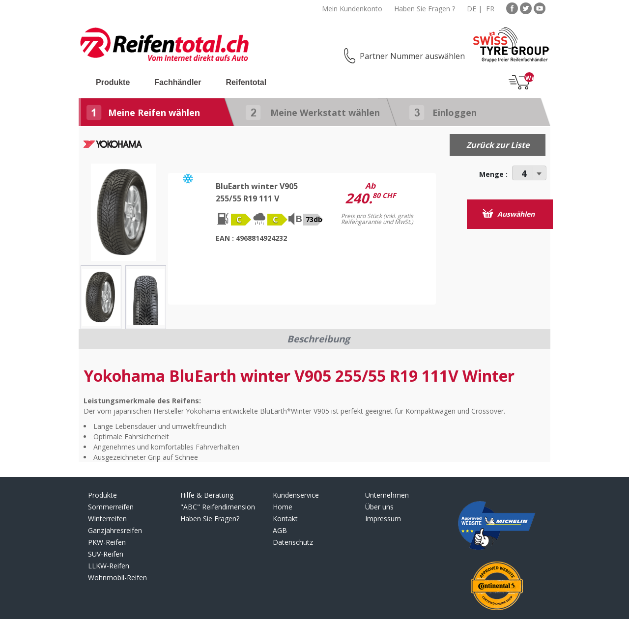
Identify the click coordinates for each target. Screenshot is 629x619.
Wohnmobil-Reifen (117, 577)
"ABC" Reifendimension (217, 506)
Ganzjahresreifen (115, 530)
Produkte (113, 82)
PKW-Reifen (107, 542)
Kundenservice (296, 495)
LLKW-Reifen (108, 565)
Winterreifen (107, 518)
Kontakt (285, 518)
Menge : (493, 174)
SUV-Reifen (105, 554)
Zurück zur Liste (497, 145)
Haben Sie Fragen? (209, 518)
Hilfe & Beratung (206, 495)
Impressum (383, 518)
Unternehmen (387, 495)
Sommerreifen (111, 506)
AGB (280, 530)
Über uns (379, 506)
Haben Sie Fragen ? (424, 8)
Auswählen (509, 214)
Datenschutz (293, 542)
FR (490, 8)
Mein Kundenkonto (352, 8)
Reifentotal (246, 82)
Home (282, 506)
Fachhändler (177, 82)
